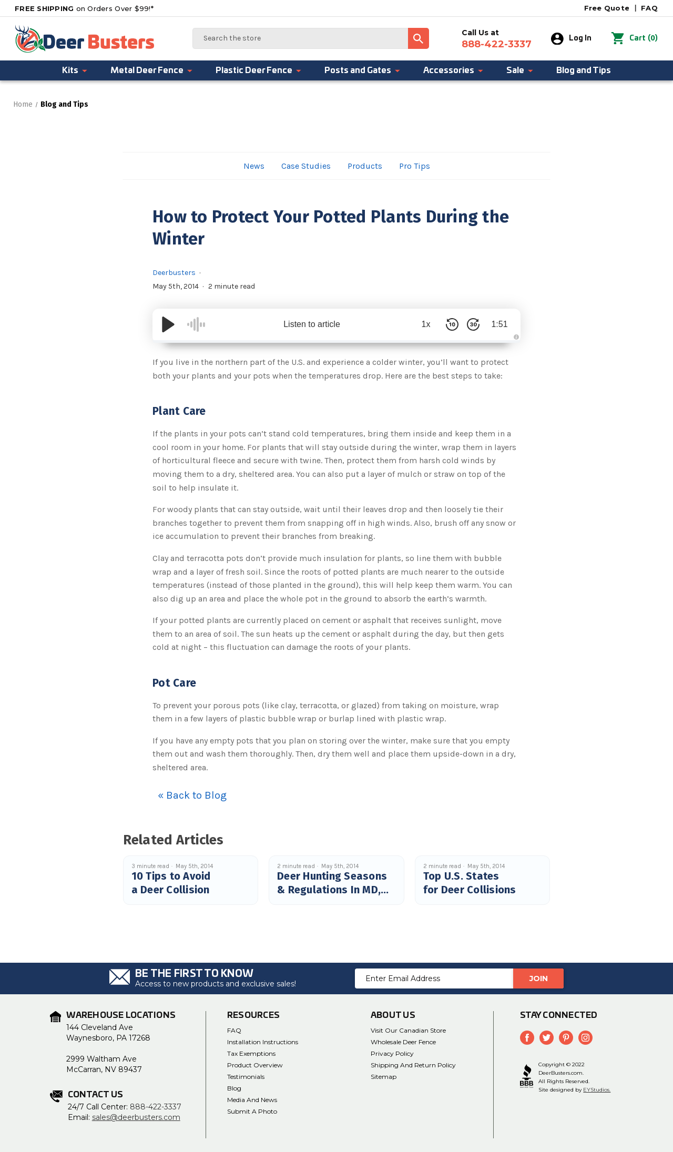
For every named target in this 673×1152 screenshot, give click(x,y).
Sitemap (383, 1076)
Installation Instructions (262, 1042)
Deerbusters (174, 272)
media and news (252, 1100)
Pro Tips (414, 166)
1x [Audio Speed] (426, 324)
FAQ (649, 8)
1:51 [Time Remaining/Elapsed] (499, 324)
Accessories (453, 70)
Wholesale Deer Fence (403, 1042)
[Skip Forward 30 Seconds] (473, 324)
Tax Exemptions (251, 1053)
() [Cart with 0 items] (634, 39)
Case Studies (306, 166)
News (253, 166)
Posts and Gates (362, 70)
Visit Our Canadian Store (408, 1030)
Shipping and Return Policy (413, 1065)
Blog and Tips (583, 70)
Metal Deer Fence (151, 70)
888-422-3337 (155, 1107)
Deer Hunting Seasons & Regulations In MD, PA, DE (332, 890)
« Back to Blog (192, 795)
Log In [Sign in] (571, 39)
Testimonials (245, 1076)
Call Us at (497, 39)
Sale (520, 70)
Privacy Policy (392, 1053)
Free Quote (607, 8)
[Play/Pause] (168, 324)
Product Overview (255, 1065)
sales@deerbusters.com (136, 1117)
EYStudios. (596, 1089)
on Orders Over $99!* (84, 8)
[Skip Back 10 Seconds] (452, 324)
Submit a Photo (252, 1111)
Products (365, 166)
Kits (75, 70)
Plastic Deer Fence (259, 70)
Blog (234, 1088)
